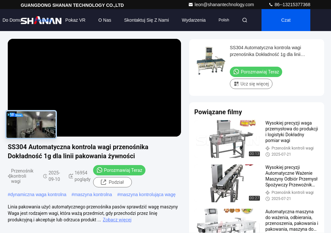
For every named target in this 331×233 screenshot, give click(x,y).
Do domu (12, 20)
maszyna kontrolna (93, 194)
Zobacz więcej (117, 219)
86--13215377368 (289, 4)
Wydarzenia (194, 20)
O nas (104, 20)
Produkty (43, 20)
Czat (286, 20)
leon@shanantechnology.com (221, 4)
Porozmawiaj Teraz (119, 170)
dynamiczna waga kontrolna (38, 194)
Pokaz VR (75, 20)
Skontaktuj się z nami (146, 20)
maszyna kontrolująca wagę (148, 194)
